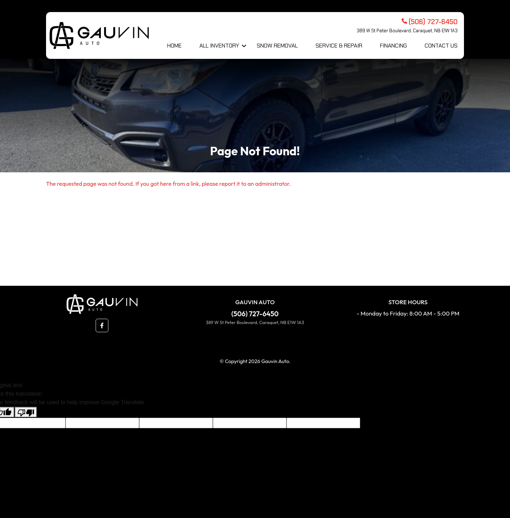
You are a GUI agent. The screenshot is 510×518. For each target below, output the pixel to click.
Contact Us (441, 45)
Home (174, 45)
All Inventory (219, 45)
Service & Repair (339, 45)
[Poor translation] (26, 412)
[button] (102, 325)
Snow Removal (277, 45)
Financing (393, 45)
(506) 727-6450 (254, 314)
